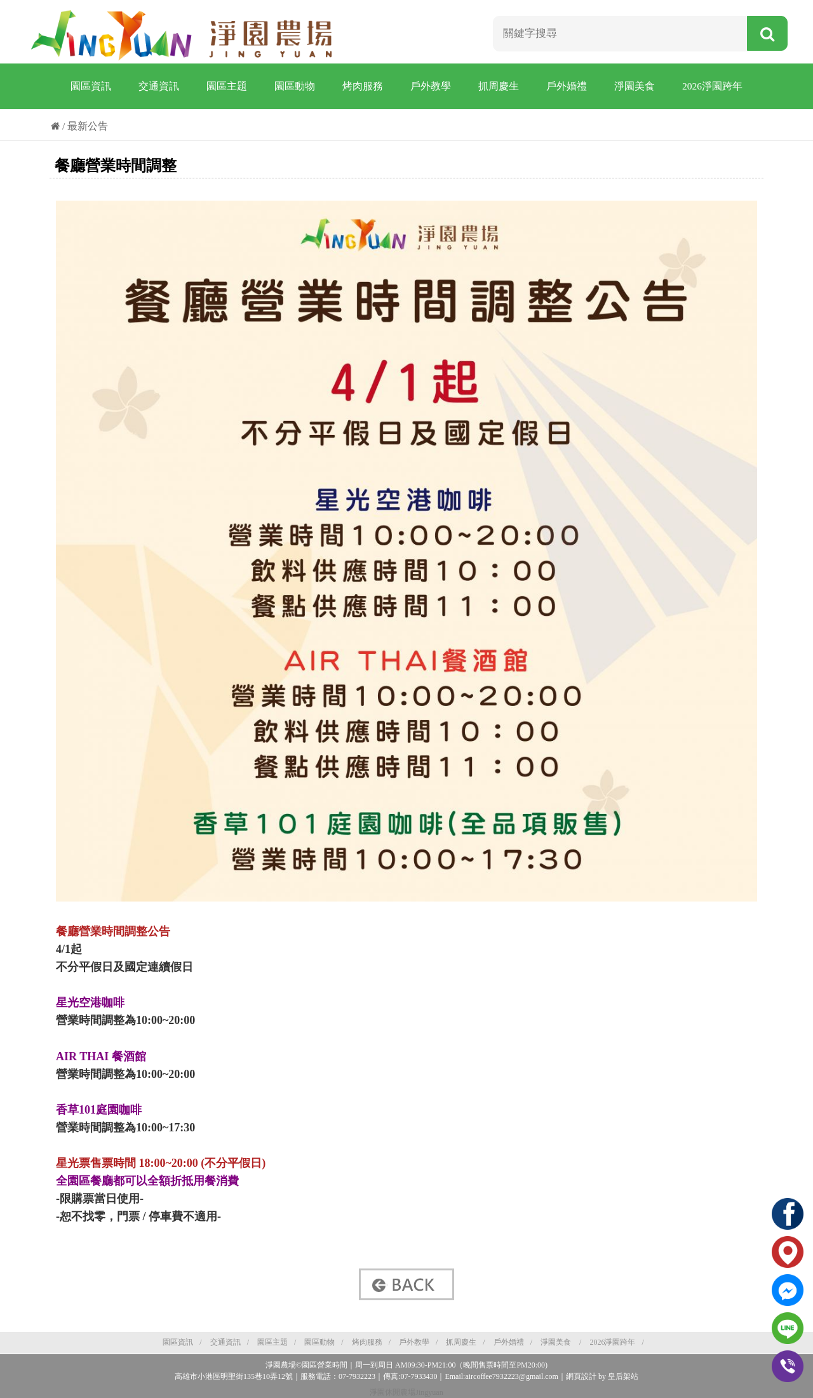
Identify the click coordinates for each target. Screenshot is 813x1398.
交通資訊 (158, 86)
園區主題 (226, 86)
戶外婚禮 (566, 86)
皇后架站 (623, 1376)
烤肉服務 (362, 86)
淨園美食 (634, 86)
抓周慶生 (498, 86)
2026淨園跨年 (712, 86)
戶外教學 (430, 86)
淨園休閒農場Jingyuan (406, 1392)
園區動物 (294, 86)
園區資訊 (91, 86)
